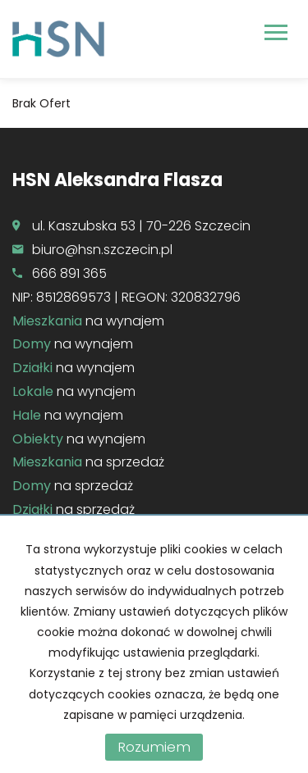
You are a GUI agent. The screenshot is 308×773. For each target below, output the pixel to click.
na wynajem (88, 320)
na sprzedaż (88, 461)
